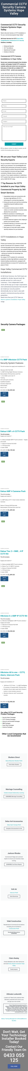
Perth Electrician (14, 896)
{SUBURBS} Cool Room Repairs (14, 864)
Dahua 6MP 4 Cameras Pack (13, 491)
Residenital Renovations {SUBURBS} (14, 933)
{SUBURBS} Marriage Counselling (14, 796)
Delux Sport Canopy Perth (14, 825)
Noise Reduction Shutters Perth (14, 761)
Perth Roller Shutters (14, 764)
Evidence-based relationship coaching (14, 793)
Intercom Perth (14, 892)
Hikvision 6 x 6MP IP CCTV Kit (13, 616)
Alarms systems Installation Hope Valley (13, 299)
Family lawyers (14, 969)
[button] (4, 394)
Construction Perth (14, 928)
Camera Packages (4, 356)
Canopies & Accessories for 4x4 (14, 828)
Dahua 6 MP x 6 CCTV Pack (12, 431)
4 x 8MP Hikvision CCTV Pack (13, 360)
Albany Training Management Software (11, 1018)
